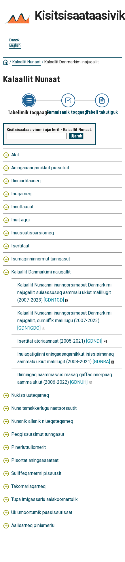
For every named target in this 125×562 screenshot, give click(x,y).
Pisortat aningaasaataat (34, 460)
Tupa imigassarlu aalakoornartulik (44, 499)
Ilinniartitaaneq (26, 180)
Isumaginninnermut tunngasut (40, 259)
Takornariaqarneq (28, 486)
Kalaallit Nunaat (26, 62)
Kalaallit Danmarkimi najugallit (71, 62)
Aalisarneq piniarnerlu (32, 525)
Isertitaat (20, 246)
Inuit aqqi (20, 220)
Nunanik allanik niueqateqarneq (42, 421)
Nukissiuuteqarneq (30, 395)
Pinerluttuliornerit (28, 447)
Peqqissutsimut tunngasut (37, 434)
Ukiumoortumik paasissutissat (41, 512)
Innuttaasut (22, 207)
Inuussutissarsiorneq (32, 233)
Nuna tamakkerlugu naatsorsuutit (44, 408)
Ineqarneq (21, 193)
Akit (15, 154)
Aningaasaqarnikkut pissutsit (40, 167)
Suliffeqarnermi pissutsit (36, 473)
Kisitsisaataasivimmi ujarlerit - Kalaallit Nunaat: (49, 129)
